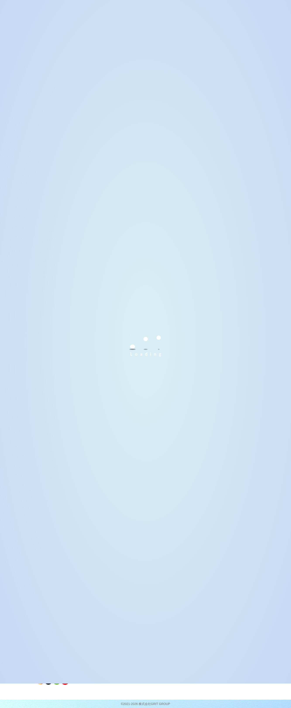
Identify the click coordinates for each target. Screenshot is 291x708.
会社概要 (185, 637)
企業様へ (229, 659)
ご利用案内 (142, 637)
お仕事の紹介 (99, 659)
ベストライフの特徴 (103, 654)
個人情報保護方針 (235, 654)
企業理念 (184, 649)
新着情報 (229, 637)
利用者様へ (98, 637)
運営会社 (184, 655)
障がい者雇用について (238, 665)
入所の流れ (141, 660)
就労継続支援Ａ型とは (148, 644)
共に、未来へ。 (188, 644)
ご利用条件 (141, 649)
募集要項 (140, 655)
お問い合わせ (232, 648)
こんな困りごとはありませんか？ (105, 646)
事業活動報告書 (234, 670)
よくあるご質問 (234, 642)
